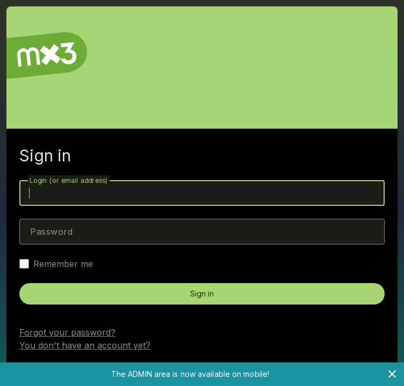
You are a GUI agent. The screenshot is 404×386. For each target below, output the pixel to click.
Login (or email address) (69, 180)
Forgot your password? (67, 332)
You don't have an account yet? (84, 345)
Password (51, 231)
